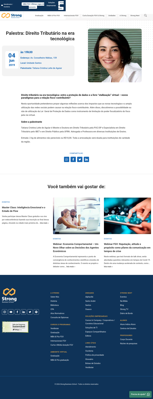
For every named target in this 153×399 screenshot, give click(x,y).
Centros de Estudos (128, 328)
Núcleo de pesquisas (128, 343)
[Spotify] (36, 312)
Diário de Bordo (126, 313)
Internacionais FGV (81, 10)
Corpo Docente (126, 339)
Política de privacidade (94, 355)
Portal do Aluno (144, 3)
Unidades (117, 10)
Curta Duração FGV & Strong (101, 10)
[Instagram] (4, 312)
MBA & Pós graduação (60, 360)
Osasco (88, 309)
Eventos (30, 17)
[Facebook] (17, 312)
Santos (88, 305)
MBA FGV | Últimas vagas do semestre (76, 3)
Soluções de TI (91, 328)
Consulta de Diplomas (60, 317)
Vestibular (55, 328)
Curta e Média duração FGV (62, 345)
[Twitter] (30, 312)
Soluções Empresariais (128, 3)
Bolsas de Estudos (93, 363)
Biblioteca (55, 305)
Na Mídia (124, 301)
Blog (122, 305)
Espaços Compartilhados (95, 332)
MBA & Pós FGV (66, 10)
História (54, 301)
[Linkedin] (23, 312)
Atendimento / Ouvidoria (11, 3)
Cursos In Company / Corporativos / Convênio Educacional (100, 322)
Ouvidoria (89, 351)
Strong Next (136, 10)
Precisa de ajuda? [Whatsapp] (140, 394)
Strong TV (124, 309)
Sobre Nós (55, 297)
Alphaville (89, 297)
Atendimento (90, 347)
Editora (88, 336)
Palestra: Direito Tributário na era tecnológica (50, 17)
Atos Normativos (57, 313)
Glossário (89, 359)
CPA (52, 309)
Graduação (54, 10)
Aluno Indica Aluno (128, 324)
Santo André (90, 301)
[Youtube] (11, 312)
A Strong (126, 10)
